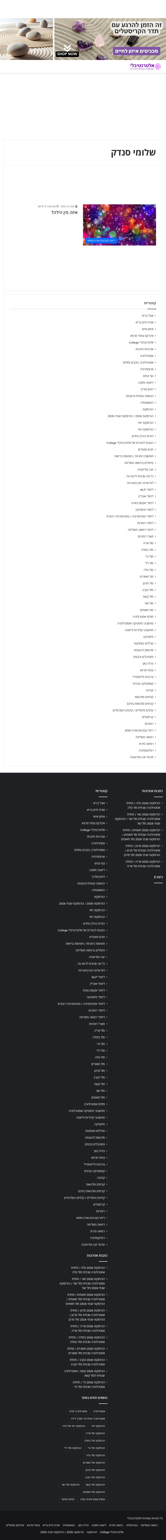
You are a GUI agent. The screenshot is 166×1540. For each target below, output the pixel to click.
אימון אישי (147, 329)
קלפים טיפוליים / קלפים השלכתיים (133, 710)
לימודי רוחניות (145, 523)
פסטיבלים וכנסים (143, 657)
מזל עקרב (147, 590)
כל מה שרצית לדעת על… (138, 476)
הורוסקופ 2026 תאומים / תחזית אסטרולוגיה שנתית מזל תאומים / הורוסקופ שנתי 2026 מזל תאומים (140, 834)
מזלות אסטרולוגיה (142, 616)
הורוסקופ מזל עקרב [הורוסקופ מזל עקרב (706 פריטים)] (95, 1477)
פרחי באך (147, 663)
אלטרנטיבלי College (141, 342)
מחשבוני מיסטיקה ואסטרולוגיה (135, 623)
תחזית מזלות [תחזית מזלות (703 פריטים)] (68, 1499)
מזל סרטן (148, 583)
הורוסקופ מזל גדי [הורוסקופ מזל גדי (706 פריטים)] (96, 1448)
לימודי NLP (146, 489)
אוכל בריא (147, 315)
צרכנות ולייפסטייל (142, 677)
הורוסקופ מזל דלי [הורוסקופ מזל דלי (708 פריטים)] (72, 1448)
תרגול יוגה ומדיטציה (141, 757)
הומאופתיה (146, 402)
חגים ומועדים (145, 449)
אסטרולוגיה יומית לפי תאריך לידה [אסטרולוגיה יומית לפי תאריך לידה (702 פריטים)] (88, 1418)
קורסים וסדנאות (144, 697)
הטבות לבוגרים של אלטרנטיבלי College (129, 443)
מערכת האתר (67, 206)
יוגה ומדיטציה (145, 469)
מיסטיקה (148, 636)
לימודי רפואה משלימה (140, 529)
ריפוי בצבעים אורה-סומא (139, 730)
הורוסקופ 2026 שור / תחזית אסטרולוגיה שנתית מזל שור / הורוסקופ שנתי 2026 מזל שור (137, 819)
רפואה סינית (146, 744)
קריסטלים (147, 717)
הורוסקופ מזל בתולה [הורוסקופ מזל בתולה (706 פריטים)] (94, 1440)
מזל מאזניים (146, 576)
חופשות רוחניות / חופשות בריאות (134, 456)
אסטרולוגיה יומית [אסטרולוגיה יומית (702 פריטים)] (78, 1411)
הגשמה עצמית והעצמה (139, 396)
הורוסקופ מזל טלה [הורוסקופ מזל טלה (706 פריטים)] (95, 1455)
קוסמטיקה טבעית (143, 683)
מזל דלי (149, 563)
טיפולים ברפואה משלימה (138, 463)
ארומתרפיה (146, 369)
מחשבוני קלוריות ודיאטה (139, 630)
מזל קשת (148, 596)
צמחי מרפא (146, 670)
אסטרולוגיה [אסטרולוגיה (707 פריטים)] (99, 1411)
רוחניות (149, 723)
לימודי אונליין (146, 496)
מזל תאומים (146, 610)
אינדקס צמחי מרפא (142, 335)
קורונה (149, 690)
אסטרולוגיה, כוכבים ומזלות (138, 362)
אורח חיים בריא (144, 322)
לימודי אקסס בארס (142, 503)
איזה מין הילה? (64, 212)
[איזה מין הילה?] (119, 225)
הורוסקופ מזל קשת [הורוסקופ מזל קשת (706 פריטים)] (95, 1484)
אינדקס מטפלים (15, 1525)
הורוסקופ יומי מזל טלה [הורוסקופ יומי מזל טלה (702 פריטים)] (73, 1426)
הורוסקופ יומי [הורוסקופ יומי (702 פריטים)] (98, 1426)
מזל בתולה (147, 550)
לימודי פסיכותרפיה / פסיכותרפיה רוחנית (129, 516)
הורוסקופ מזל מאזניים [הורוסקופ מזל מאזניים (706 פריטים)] (94, 1462)
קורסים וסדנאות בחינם (140, 703)
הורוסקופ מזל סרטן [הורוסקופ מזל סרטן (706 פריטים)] (95, 1470)
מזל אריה (148, 543)
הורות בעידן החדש (142, 436)
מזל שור (148, 603)
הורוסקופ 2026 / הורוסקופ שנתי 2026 (130, 416)
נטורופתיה (132, 1525)
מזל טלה (148, 570)
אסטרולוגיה (146, 356)
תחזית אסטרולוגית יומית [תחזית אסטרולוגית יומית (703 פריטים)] (92, 1499)
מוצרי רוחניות (145, 536)
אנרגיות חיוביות (144, 349)
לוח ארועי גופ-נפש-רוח (140, 483)
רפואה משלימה (144, 737)
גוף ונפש (148, 376)
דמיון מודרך (146, 389)
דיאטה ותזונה (145, 382)
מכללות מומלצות (144, 643)
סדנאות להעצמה (143, 650)
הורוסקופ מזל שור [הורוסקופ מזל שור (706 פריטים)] (70, 1484)
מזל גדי (149, 556)
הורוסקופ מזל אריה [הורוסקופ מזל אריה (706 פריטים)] (95, 1433)
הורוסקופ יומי (145, 422)
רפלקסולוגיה (146, 750)
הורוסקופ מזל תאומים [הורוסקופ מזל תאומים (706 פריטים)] (94, 1492)
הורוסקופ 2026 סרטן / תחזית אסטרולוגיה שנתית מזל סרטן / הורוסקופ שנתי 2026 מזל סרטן (142, 850)
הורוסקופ (148, 409)
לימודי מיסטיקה (144, 509)
